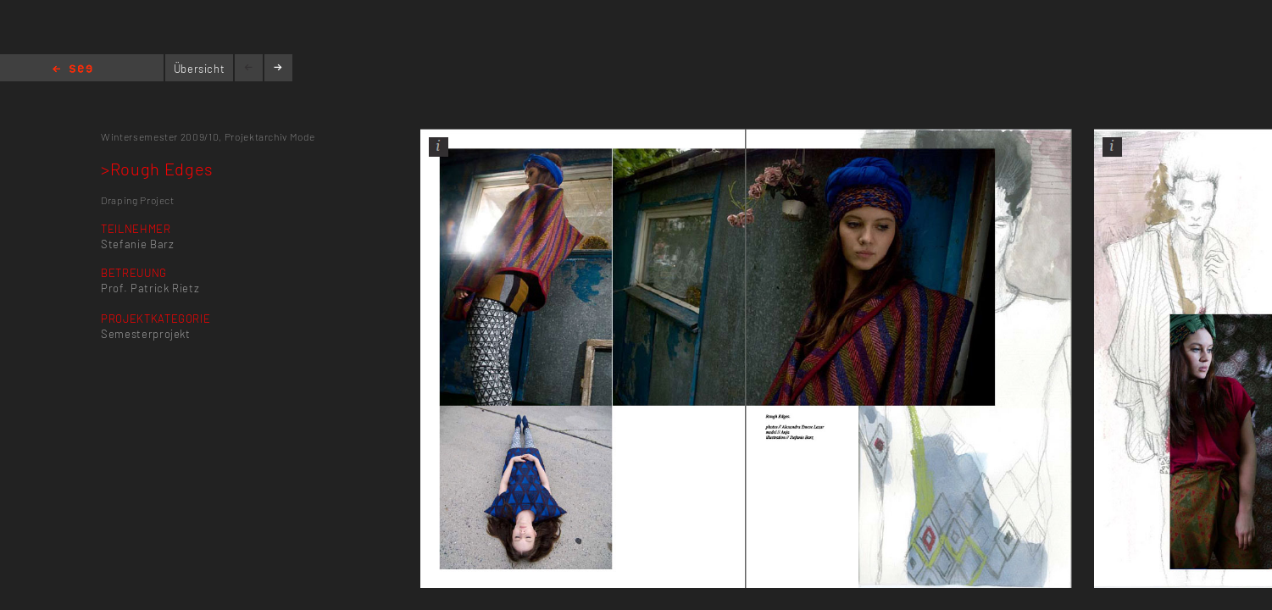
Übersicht (199, 68)
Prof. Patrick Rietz (150, 288)
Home (72, 69)
